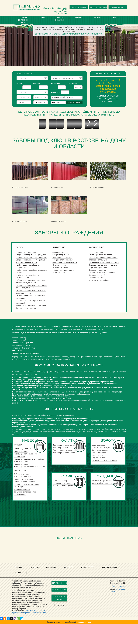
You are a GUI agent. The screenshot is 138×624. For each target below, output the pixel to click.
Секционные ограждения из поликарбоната (63, 271)
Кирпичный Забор (60, 481)
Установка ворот (99, 445)
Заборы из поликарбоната (62, 260)
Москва (43, 612)
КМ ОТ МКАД (55, 83)
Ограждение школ (96, 277)
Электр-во (72, 83)
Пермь (42, 610)
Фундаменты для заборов (99, 280)
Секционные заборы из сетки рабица (30, 260)
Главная (18, 567)
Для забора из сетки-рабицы (64, 447)
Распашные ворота (99, 452)
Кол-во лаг (55, 92)
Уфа (27, 610)
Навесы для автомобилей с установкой (29, 466)
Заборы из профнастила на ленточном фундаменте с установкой (31, 306)
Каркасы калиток (99, 458)
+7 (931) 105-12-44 (117, 586)
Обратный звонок (59, 583)
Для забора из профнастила (64, 445)
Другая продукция (60, 19)
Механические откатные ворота (104, 460)
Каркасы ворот (98, 455)
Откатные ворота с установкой (104, 447)
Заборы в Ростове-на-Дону (23, 20)
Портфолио (78, 18)
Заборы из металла (60, 252)
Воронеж (26, 612)
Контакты (115, 18)
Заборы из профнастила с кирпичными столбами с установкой (31, 286)
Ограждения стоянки (97, 270)
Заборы (42, 18)
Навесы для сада (21, 461)
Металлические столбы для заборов (67, 483)
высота (36, 83)
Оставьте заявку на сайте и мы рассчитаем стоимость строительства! (69, 34)
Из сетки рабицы (59, 265)
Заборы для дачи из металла (100, 255)
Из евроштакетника (60, 267)
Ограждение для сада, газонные (101, 272)
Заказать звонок (79, 7)
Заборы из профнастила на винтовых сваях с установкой (31, 291)
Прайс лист (96, 18)
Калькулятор (117, 7)
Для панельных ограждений (64, 450)
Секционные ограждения (26, 252)
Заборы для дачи (96, 252)
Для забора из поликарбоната (65, 452)
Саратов (35, 612)
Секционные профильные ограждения (31, 255)
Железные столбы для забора (65, 486)
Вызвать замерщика (98, 7)
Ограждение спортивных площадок (103, 265)
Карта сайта (59, 605)
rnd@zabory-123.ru (117, 590)
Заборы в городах (109, 567)
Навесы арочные (21, 451)
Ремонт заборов (87, 567)
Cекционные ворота (100, 450)
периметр (21, 83)
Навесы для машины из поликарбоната (29, 459)
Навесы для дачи (21, 464)
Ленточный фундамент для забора (106, 483)
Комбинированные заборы (26, 262)
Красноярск (17, 612)
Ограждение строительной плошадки (104, 262)
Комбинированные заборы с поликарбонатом (27, 276)
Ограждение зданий (97, 275)
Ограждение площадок (98, 260)
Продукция (34, 567)
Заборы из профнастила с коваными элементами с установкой (30, 281)
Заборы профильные (60, 255)
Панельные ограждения (62, 257)
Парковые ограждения (98, 267)
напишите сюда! (84, 622)
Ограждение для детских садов (64, 262)
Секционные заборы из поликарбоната (31, 257)
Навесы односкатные (22, 449)
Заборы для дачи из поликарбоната (103, 257)
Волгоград (34, 610)
